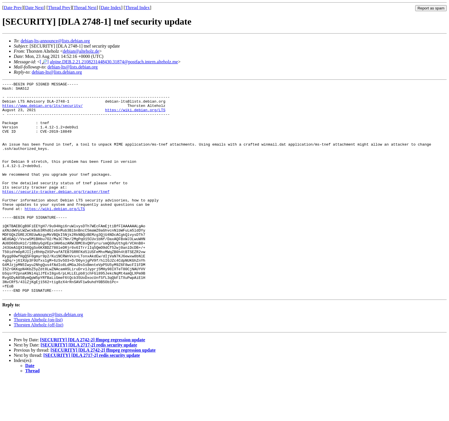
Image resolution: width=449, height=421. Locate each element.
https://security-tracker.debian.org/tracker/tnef (55, 213)
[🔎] (44, 61)
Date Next (34, 7)
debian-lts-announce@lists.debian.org (55, 40)
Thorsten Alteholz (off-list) (38, 367)
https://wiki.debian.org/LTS (135, 115)
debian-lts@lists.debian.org (73, 66)
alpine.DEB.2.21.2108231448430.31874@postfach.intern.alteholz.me (114, 61)
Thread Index (137, 7)
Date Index (111, 7)
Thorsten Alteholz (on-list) (38, 362)
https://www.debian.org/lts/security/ (42, 110)
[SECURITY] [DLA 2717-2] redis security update (89, 387)
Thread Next (85, 7)
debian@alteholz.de (81, 51)
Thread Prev (59, 7)
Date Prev (13, 7)
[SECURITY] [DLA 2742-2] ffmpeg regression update (92, 382)
